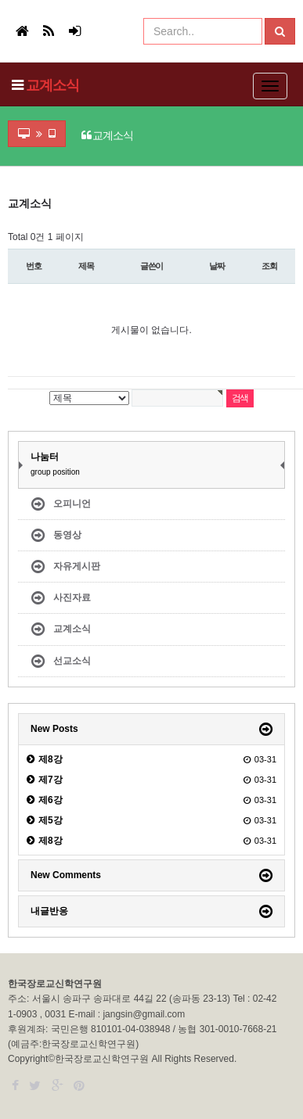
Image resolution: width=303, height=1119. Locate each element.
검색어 (4, 198)
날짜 (217, 266)
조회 (269, 266)
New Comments (66, 875)
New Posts (54, 728)
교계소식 (52, 85)
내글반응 (49, 911)
